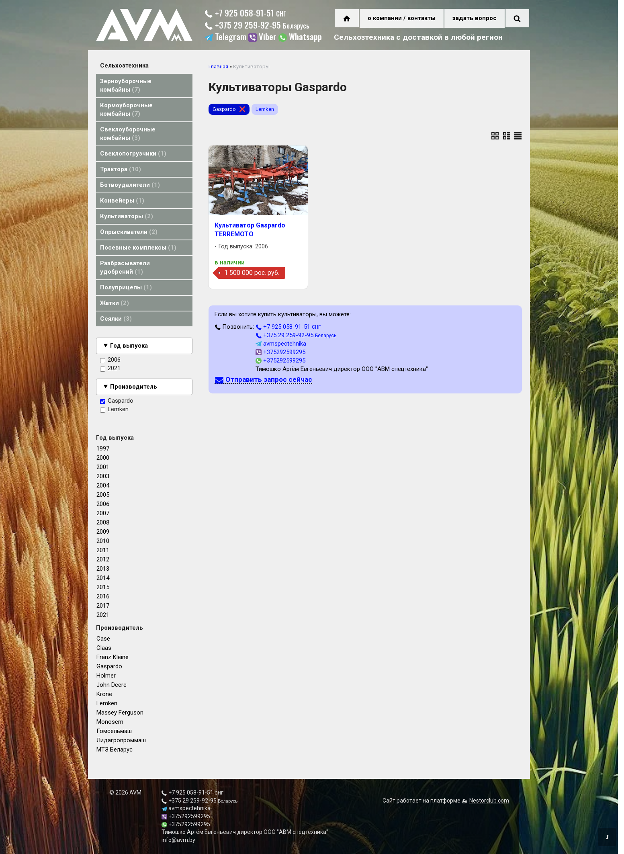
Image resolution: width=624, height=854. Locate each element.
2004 (102, 485)
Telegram (225, 37)
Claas (103, 647)
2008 (102, 522)
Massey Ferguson (119, 712)
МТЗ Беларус (114, 749)
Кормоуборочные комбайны (126, 109)
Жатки (114, 303)
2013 (102, 568)
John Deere (111, 684)
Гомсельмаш (114, 731)
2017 (102, 605)
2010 (102, 541)
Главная (218, 66)
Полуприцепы (126, 287)
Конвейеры (122, 200)
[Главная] (144, 39)
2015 (102, 587)
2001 (102, 467)
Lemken (114, 409)
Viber (262, 37)
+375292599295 (280, 352)
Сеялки (116, 318)
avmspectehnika (281, 343)
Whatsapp (300, 37)
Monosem (109, 721)
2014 (102, 578)
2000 (102, 457)
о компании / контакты (402, 18)
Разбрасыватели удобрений (125, 267)
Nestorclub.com (489, 800)
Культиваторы (126, 216)
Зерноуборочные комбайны (125, 85)
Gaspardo (116, 401)
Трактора (120, 169)
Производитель (133, 386)
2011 (102, 550)
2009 (102, 531)
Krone (104, 694)
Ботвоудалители (130, 184)
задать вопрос (474, 18)
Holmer (106, 675)
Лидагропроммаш (121, 740)
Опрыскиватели (129, 232)
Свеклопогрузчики (133, 153)
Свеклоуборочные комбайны (127, 133)
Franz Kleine (112, 657)
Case (103, 638)
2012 (102, 559)
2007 (102, 513)
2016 (102, 596)
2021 (110, 369)
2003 (102, 476)
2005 (102, 494)
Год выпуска (129, 345)
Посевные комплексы (138, 247)
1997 (102, 448)
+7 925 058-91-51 (245, 14)
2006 (110, 360)
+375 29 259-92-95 (257, 26)
